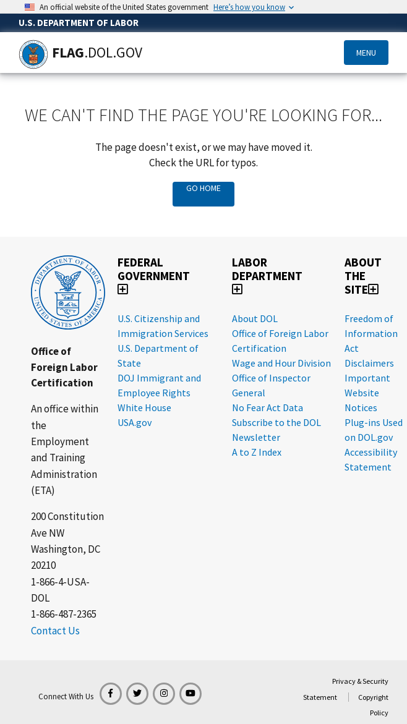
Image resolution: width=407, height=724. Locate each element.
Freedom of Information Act (371, 333)
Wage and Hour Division (281, 363)
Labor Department (267, 275)
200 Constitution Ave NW (67, 524)
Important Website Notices (367, 393)
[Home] (33, 54)
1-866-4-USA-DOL (60, 590)
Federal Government (154, 275)
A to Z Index (256, 452)
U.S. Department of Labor (79, 22)
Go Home (203, 188)
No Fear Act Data (267, 407)
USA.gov (135, 422)
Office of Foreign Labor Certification (64, 367)
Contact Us (55, 630)
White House (144, 407)
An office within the (64, 417)
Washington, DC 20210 (65, 557)
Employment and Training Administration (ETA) (64, 466)
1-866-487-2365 (63, 614)
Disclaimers (369, 363)
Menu (366, 52)
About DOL (255, 318)
